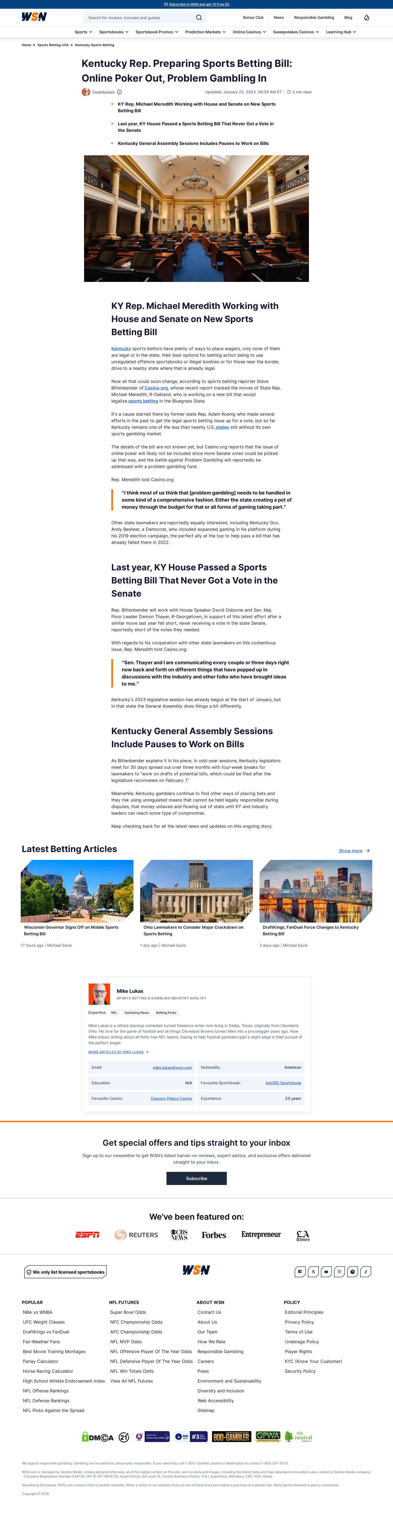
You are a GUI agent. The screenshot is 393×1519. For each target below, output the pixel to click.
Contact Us (209, 1317)
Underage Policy (302, 1347)
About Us (207, 1327)
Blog (348, 17)
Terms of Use (298, 1337)
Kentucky (121, 348)
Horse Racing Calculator (48, 1376)
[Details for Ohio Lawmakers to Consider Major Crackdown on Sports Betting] (196, 891)
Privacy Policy (299, 1327)
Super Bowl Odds (128, 1317)
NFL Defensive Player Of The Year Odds (151, 1366)
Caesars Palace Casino (171, 1103)
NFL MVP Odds (126, 1347)
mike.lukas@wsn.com (172, 1072)
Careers (206, 1366)
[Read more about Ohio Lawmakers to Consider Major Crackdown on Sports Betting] (196, 934)
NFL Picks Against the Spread (53, 1415)
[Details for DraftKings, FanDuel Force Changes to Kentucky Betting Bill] (316, 891)
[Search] (199, 17)
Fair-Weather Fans (41, 1347)
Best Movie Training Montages (54, 1356)
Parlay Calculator (40, 1366)
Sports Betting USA (53, 45)
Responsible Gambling (314, 17)
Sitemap (206, 1415)
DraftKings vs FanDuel (46, 1337)
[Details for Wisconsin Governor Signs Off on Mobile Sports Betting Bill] (77, 891)
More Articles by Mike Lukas (118, 1057)
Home (26, 45)
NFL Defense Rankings (46, 1405)
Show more (355, 850)
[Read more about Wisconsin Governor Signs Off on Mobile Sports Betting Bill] (77, 934)
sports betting (142, 401)
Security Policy (300, 1376)
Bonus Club (253, 17)
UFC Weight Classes (44, 1327)
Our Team (208, 1337)
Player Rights (298, 1356)
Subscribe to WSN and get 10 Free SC (199, 4)
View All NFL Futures (131, 1386)
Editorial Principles (304, 1317)
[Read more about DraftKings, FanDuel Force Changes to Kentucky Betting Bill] (316, 934)
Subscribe (196, 1183)
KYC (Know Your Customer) (313, 1366)
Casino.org (156, 388)
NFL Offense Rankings (46, 1396)
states (222, 427)
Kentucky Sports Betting (94, 45)
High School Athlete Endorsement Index (64, 1386)
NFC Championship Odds (136, 1327)
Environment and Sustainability (229, 1386)
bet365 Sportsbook (283, 1088)
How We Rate (211, 1347)
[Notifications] (366, 17)
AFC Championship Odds (136, 1337)
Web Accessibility (216, 1405)
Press (203, 1376)
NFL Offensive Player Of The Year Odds (151, 1356)
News (279, 17)
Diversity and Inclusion (221, 1396)
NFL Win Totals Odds (132, 1376)
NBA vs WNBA (37, 1317)
